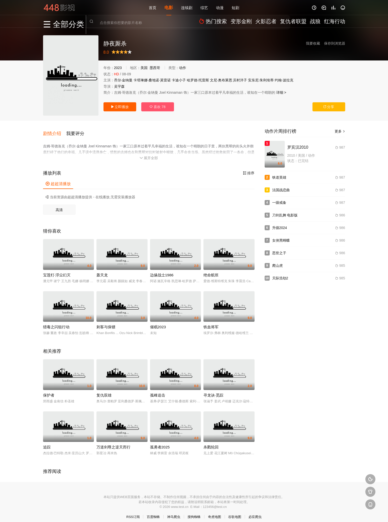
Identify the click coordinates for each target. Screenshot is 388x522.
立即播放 (120, 107)
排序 (249, 168)
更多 (340, 131)
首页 (152, 7)
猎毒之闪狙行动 (56, 322)
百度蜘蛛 (153, 512)
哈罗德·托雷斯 (198, 80)
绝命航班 (211, 270)
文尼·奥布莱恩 (221, 80)
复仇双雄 (104, 390)
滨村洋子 (240, 80)
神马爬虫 (173, 512)
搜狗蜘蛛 (194, 512)
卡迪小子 (179, 80)
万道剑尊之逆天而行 (113, 442)
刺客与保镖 (105, 322)
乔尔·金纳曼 (123, 80)
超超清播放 (58, 179)
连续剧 (186, 7)
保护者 (48, 390)
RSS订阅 (133, 512)
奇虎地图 (214, 512)
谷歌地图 (234, 512)
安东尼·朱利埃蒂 (261, 80)
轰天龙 (102, 270)
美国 (144, 68)
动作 (182, 68)
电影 (168, 7)
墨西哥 (155, 68)
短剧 (235, 7)
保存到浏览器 (334, 43)
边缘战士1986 (161, 270)
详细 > (281, 92)
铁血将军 (211, 322)
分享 (328, 107)
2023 (118, 68)
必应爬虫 (255, 512)
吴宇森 (119, 86)
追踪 (47, 442)
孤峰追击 (157, 390)
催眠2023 (158, 322)
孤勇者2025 (160, 442)
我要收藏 (313, 43)
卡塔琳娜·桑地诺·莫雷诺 (152, 80)
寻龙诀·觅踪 (213, 390)
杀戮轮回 (211, 442)
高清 (59, 205)
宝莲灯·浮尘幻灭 (56, 270)
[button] (54, 130)
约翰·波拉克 (284, 80)
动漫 (220, 7)
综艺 (204, 7)
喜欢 (157, 107)
